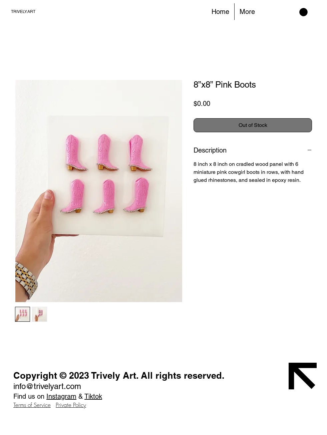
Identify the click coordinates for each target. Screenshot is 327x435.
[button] (303, 12)
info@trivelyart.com (47, 386)
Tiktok (93, 396)
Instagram (61, 396)
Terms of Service (32, 405)
